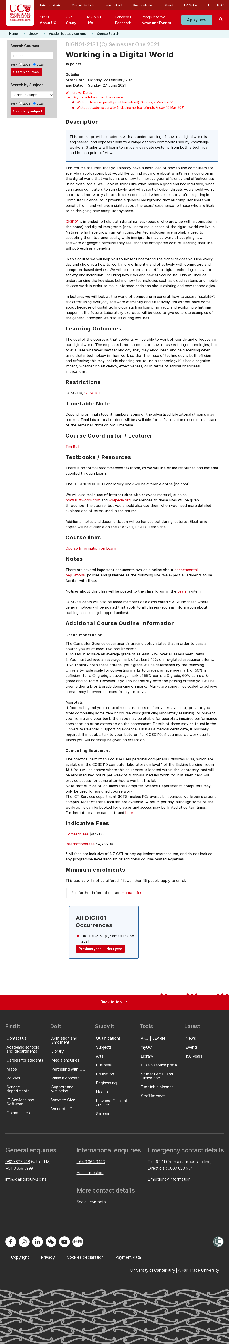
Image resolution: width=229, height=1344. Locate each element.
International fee (80, 844)
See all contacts (91, 1202)
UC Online (190, 5)
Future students (50, 5)
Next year (114, 949)
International (114, 5)
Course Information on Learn (91, 548)
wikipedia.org (120, 500)
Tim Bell (72, 446)
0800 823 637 (180, 1168)
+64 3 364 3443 (91, 1161)
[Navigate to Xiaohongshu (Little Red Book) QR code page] (77, 1241)
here (129, 812)
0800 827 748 (17, 1161)
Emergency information (169, 1179)
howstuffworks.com (83, 500)
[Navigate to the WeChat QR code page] (51, 1241)
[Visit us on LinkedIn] (37, 1241)
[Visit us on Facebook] (10, 1241)
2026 (40, 64)
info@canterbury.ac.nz (25, 1179)
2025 (26, 64)
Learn (182, 591)
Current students (83, 5)
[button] (196, 20)
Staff (220, 5)
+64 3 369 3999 (19, 1168)
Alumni (168, 5)
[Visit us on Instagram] (24, 1241)
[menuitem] (48, 20)
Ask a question (90, 1172)
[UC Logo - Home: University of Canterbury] (20, 13)
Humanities (131, 892)
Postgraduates (143, 5)
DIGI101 (72, 221)
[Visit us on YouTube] (64, 1241)
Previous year (90, 949)
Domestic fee (77, 834)
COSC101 (92, 393)
